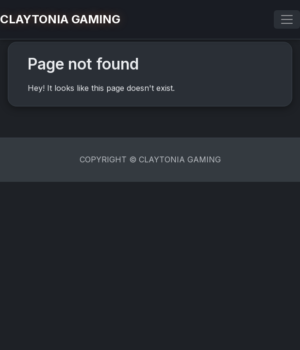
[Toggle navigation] (287, 19)
